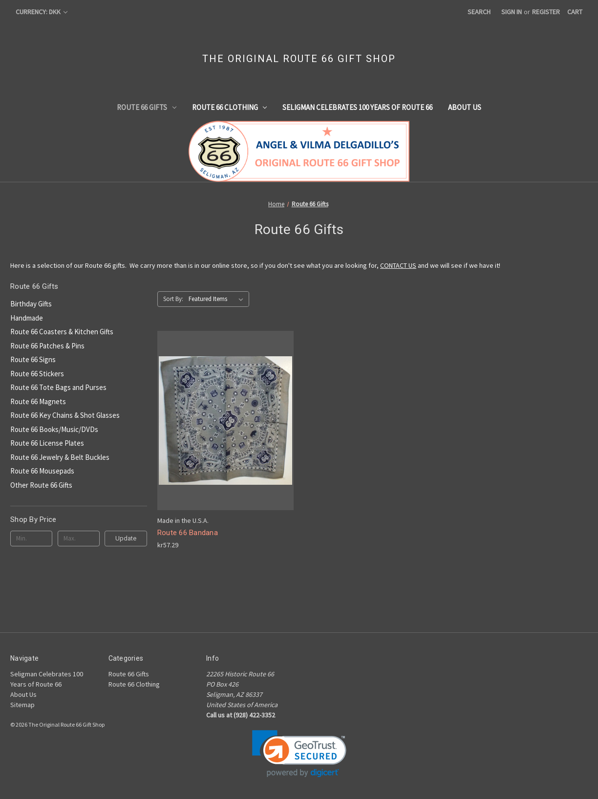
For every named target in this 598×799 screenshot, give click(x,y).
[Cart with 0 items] (575, 12)
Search (479, 11)
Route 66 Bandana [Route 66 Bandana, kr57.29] (187, 532)
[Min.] (31, 538)
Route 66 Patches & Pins (47, 345)
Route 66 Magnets (38, 401)
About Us (464, 107)
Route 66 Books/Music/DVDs (54, 429)
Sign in (511, 11)
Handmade (26, 318)
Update (125, 538)
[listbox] (218, 299)
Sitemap (22, 704)
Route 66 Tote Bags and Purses (58, 387)
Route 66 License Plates (47, 443)
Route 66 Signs (33, 359)
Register (546, 11)
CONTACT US (398, 265)
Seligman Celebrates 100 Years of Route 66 (357, 107)
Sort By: (173, 299)
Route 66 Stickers (37, 373)
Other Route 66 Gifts (41, 485)
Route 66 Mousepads (42, 470)
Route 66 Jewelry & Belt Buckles (59, 457)
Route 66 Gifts (146, 107)
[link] (299, 753)
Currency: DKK (41, 11)
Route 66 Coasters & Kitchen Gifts (61, 331)
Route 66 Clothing (229, 107)
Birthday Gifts (31, 303)
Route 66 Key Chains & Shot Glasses (65, 415)
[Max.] (79, 538)
